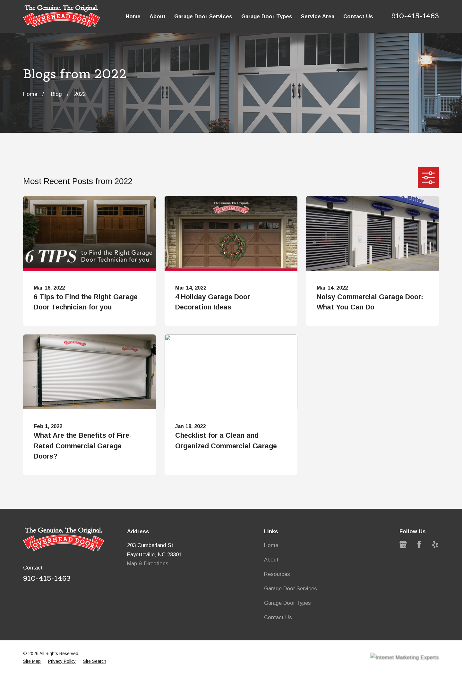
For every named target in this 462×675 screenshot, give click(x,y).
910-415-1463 (415, 16)
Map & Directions (147, 563)
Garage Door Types (287, 603)
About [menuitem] (158, 16)
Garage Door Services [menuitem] (203, 16)
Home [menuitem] (133, 16)
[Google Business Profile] (403, 544)
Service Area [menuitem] (317, 16)
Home (271, 545)
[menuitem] (32, 661)
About (271, 559)
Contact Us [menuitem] (358, 16)
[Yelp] (435, 544)
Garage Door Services (290, 588)
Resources (277, 574)
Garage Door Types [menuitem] (266, 16)
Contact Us (278, 617)
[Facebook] (419, 544)
